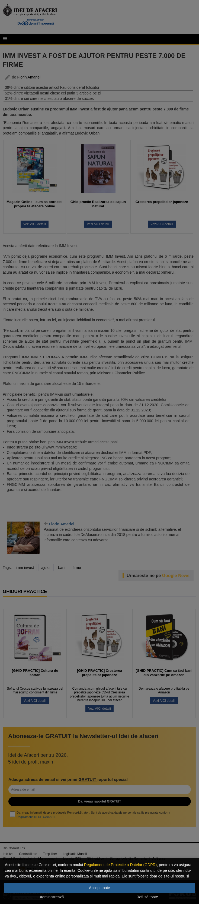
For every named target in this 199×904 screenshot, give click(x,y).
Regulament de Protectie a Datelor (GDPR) (120, 865)
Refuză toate (147, 897)
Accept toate (99, 888)
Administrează (52, 897)
